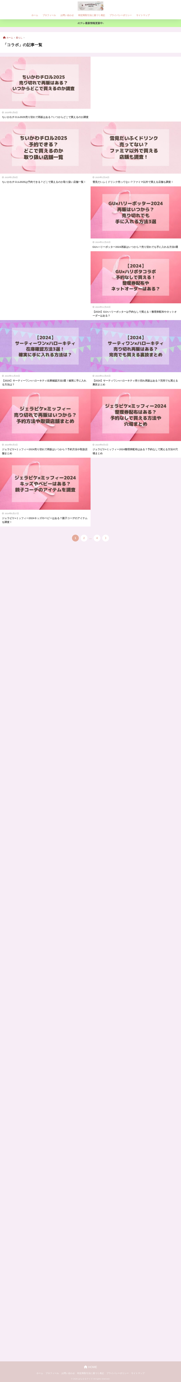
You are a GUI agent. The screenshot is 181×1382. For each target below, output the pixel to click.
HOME (90, 1367)
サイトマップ (143, 15)
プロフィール (49, 15)
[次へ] (105, 538)
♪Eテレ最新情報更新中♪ (90, 23)
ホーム (34, 15)
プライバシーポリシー (120, 15)
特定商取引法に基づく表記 (91, 15)
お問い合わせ (67, 15)
